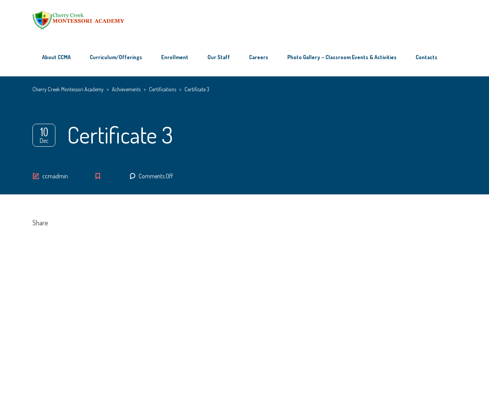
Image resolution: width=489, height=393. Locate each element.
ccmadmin (55, 176)
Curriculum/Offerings (116, 57)
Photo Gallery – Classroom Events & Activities (342, 57)
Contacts (426, 57)
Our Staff (218, 57)
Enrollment (174, 57)
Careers (258, 57)
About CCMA (56, 57)
